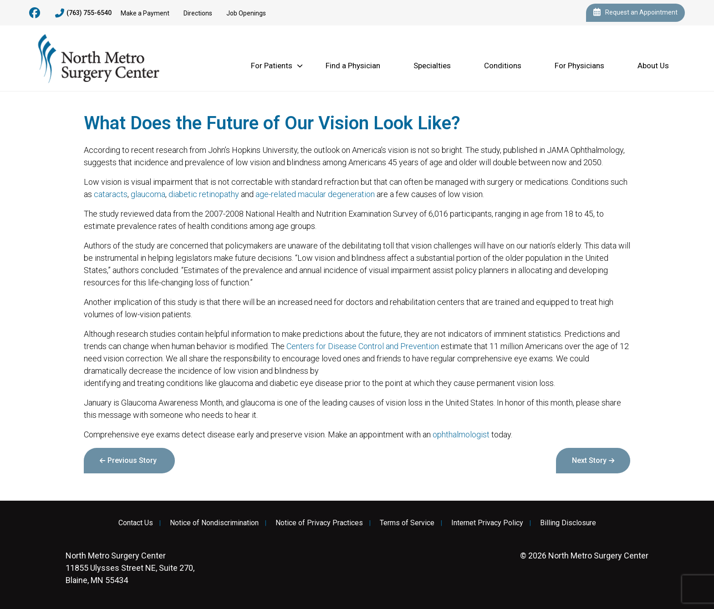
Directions (198, 13)
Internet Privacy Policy (487, 523)
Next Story (589, 460)
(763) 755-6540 (83, 13)
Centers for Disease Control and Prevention (362, 346)
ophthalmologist (461, 434)
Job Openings (246, 13)
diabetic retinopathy (203, 194)
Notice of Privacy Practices (319, 523)
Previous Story (132, 460)
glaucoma (148, 194)
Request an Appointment (635, 12)
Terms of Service (407, 523)
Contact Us (135, 523)
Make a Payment (145, 13)
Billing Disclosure (568, 523)
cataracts (111, 194)
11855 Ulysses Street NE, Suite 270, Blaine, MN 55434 (130, 568)
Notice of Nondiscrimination (214, 523)
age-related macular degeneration (315, 194)
